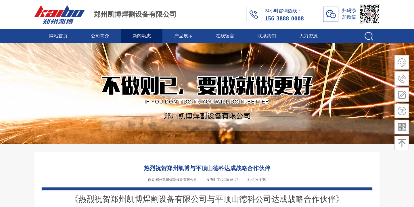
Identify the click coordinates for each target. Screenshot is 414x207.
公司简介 (100, 35)
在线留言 (225, 35)
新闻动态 (142, 35)
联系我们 (267, 35)
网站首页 (58, 35)
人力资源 (308, 35)
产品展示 (183, 35)
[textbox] (349, 35)
